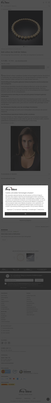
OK (25, 214)
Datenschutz (41, 209)
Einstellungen (32, 209)
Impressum (10, 209)
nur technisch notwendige (21, 209)
